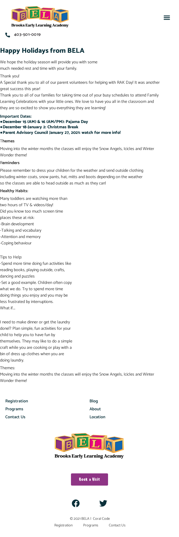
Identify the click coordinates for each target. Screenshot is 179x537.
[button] (167, 17)
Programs (14, 409)
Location (97, 417)
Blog (94, 401)
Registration (16, 401)
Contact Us (15, 417)
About (95, 409)
